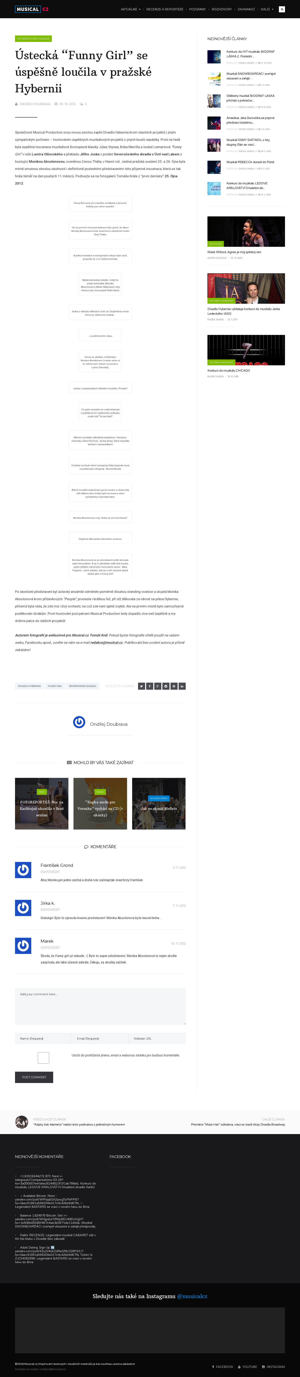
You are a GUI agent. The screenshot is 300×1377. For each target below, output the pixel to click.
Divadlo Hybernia (29, 686)
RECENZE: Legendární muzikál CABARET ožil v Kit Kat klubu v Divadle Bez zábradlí (55, 1237)
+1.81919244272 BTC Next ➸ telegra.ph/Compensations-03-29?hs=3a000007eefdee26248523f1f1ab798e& (47, 1179)
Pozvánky (197, 9)
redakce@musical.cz (106, 642)
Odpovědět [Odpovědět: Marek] (50, 947)
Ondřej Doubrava (33, 104)
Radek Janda (246, 63)
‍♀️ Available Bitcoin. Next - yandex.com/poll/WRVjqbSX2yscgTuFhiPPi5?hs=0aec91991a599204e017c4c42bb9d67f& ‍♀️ (48, 1199)
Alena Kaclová (217, 258)
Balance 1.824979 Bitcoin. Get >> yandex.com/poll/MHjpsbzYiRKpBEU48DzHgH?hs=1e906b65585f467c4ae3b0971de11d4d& (49, 1219)
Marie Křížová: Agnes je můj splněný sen (234, 252)
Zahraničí (246, 9)
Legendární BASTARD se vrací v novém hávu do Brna (52, 1207)
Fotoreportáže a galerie (33, 38)
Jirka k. (48, 903)
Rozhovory (222, 9)
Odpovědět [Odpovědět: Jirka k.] (50, 910)
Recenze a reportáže (164, 9)
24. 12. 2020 (236, 258)
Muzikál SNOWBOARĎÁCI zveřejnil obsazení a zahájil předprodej (55, 1224)
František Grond (57, 865)
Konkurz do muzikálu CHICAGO (228, 370)
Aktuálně (130, 9)
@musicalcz (192, 1296)
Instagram (273, 1367)
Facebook (222, 1367)
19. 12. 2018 (233, 376)
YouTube (247, 1367)
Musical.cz (126, 1176)
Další (267, 9)
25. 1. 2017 (232, 319)
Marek (47, 941)
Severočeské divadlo (82, 686)
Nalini (24, 1235)
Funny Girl (55, 686)
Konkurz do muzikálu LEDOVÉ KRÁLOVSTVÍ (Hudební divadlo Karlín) (55, 1185)
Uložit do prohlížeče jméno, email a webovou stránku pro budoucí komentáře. (126, 1055)
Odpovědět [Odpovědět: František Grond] (50, 872)
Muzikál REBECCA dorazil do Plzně (250, 162)
